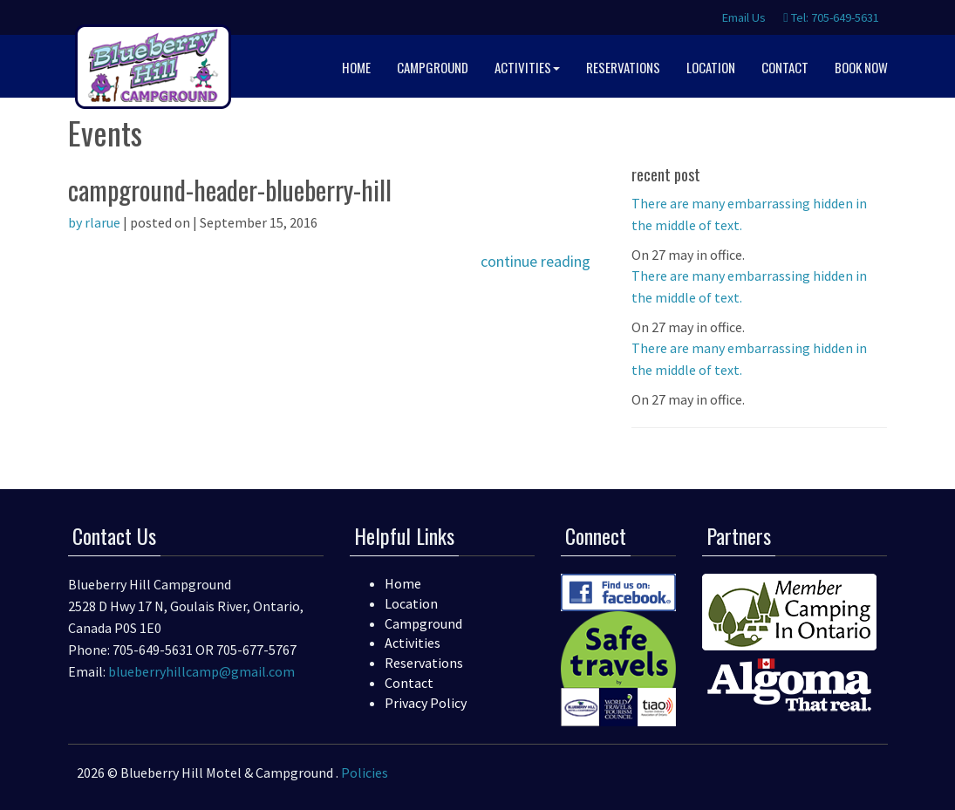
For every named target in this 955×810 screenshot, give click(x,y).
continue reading (535, 261)
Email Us (743, 17)
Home (403, 583)
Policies (364, 772)
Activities (412, 642)
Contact (409, 682)
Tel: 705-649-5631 (830, 17)
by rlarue (94, 222)
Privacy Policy (426, 702)
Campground (423, 623)
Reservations (424, 662)
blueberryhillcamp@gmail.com (201, 671)
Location (411, 603)
